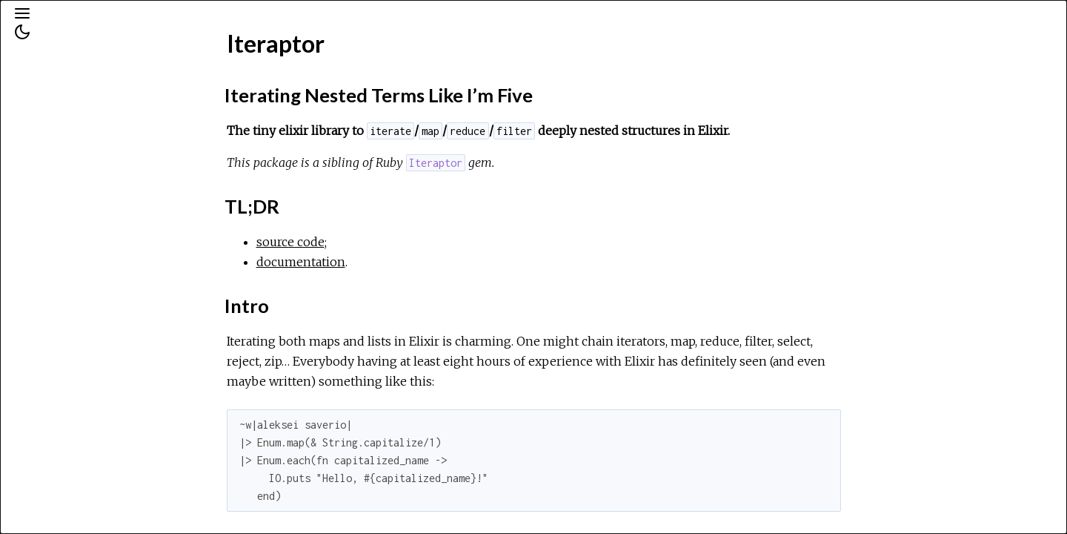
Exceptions (68, 154)
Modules (62, 134)
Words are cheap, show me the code (115, 342)
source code (402, 241)
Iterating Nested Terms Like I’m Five (114, 263)
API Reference (74, 196)
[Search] (102, 75)
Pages (52, 114)
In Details (80, 365)
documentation (412, 261)
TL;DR (72, 287)
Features (79, 319)
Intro (68, 303)
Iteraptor (60, 216)
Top (65, 241)
